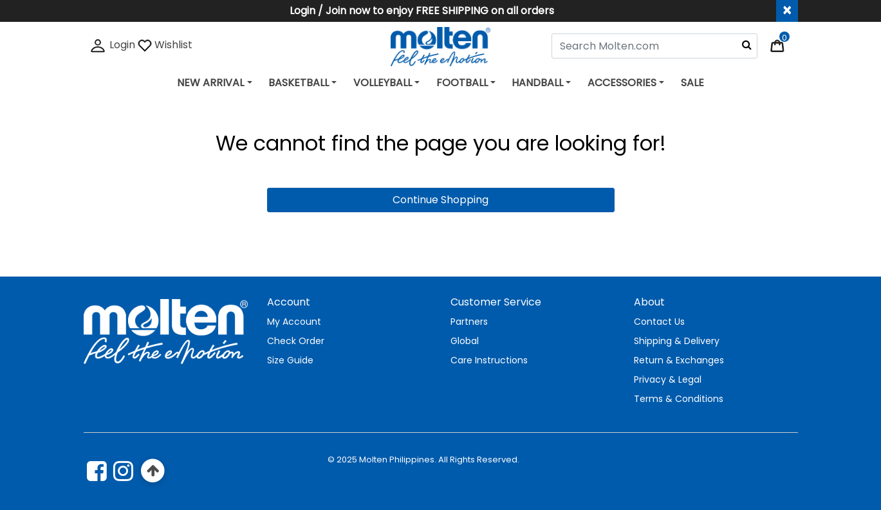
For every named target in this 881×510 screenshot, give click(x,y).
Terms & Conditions (678, 398)
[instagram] (123, 470)
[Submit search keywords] (747, 44)
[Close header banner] (787, 11)
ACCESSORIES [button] (622, 82)
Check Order (295, 340)
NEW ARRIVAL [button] (210, 82)
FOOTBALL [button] (462, 82)
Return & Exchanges (679, 360)
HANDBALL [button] (537, 82)
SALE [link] (692, 82)
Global (464, 340)
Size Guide (290, 360)
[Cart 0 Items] (783, 44)
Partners (469, 321)
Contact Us (659, 321)
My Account (294, 321)
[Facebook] (97, 470)
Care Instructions (489, 360)
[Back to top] (153, 471)
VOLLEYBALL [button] (382, 82)
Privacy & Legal (667, 379)
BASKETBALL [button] (298, 82)
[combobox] (654, 46)
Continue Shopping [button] (440, 199)
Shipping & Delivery (676, 340)
